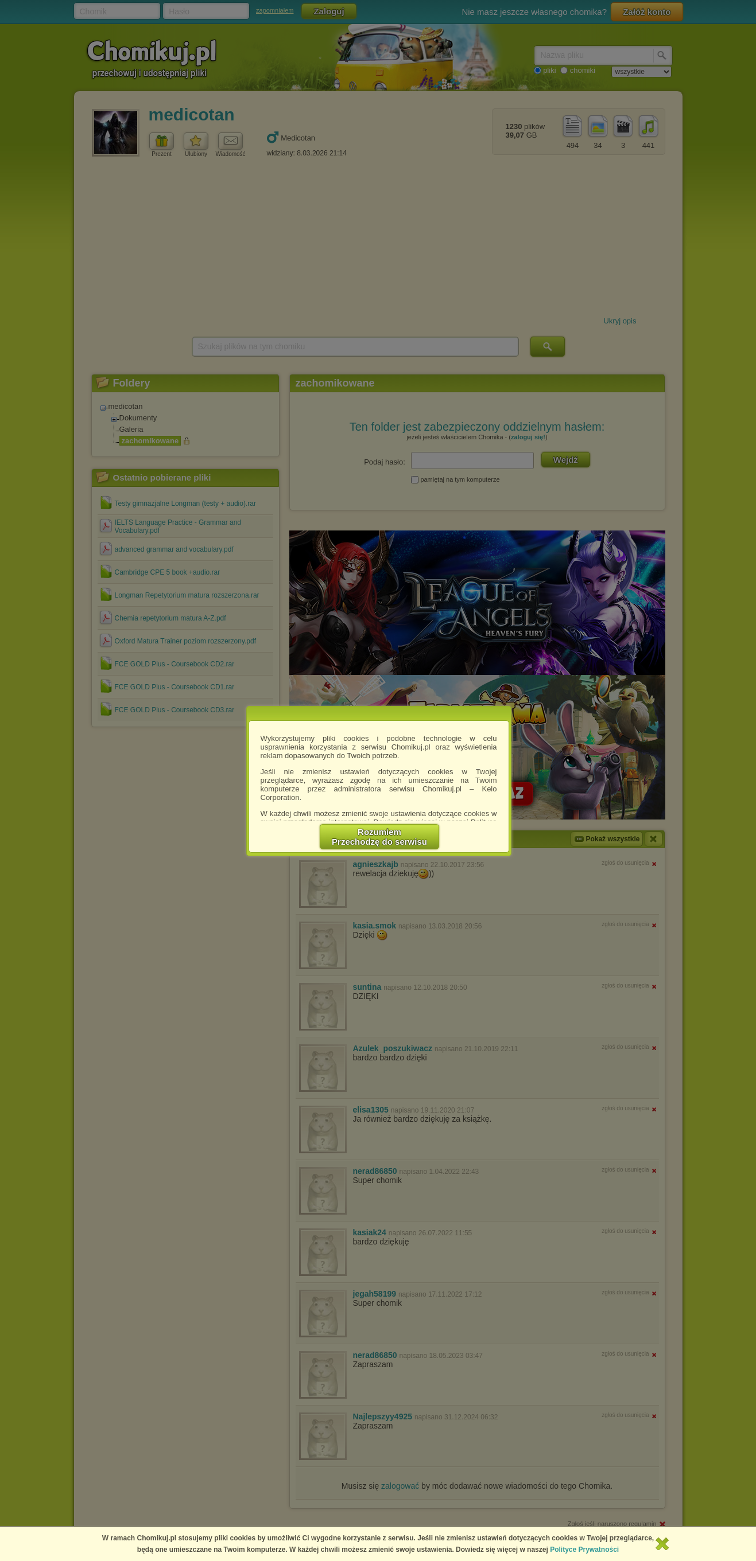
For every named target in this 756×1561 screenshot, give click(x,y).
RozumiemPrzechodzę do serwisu (379, 836)
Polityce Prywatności (584, 1550)
